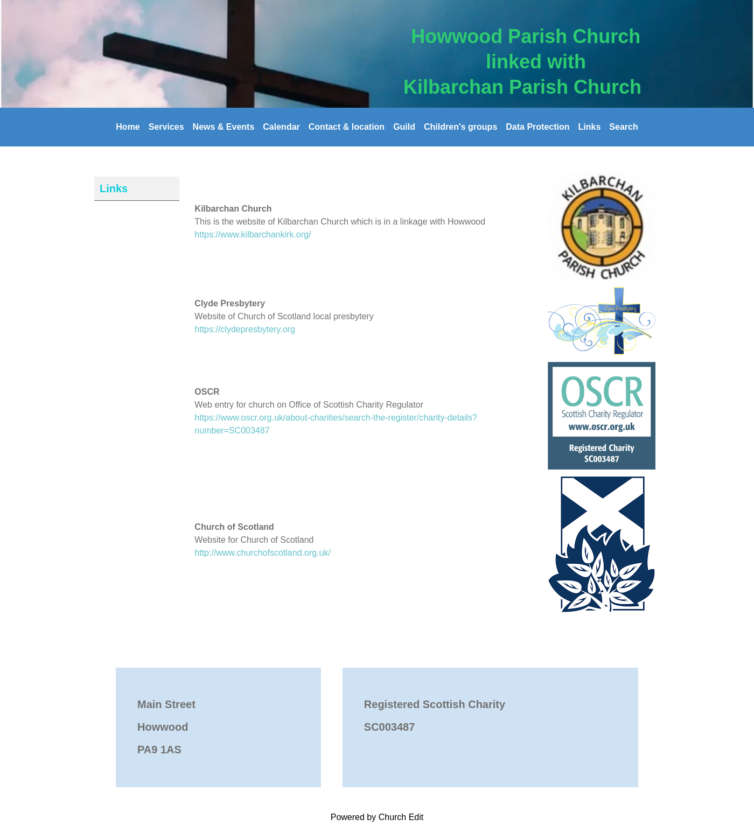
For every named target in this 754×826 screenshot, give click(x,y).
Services (166, 126)
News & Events (224, 126)
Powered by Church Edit (377, 817)
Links (589, 126)
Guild (404, 126)
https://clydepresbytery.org (244, 329)
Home (127, 126)
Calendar (281, 126)
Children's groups (460, 126)
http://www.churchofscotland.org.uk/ (262, 552)
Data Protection (537, 126)
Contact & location (347, 126)
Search (623, 126)
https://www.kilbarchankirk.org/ (252, 234)
